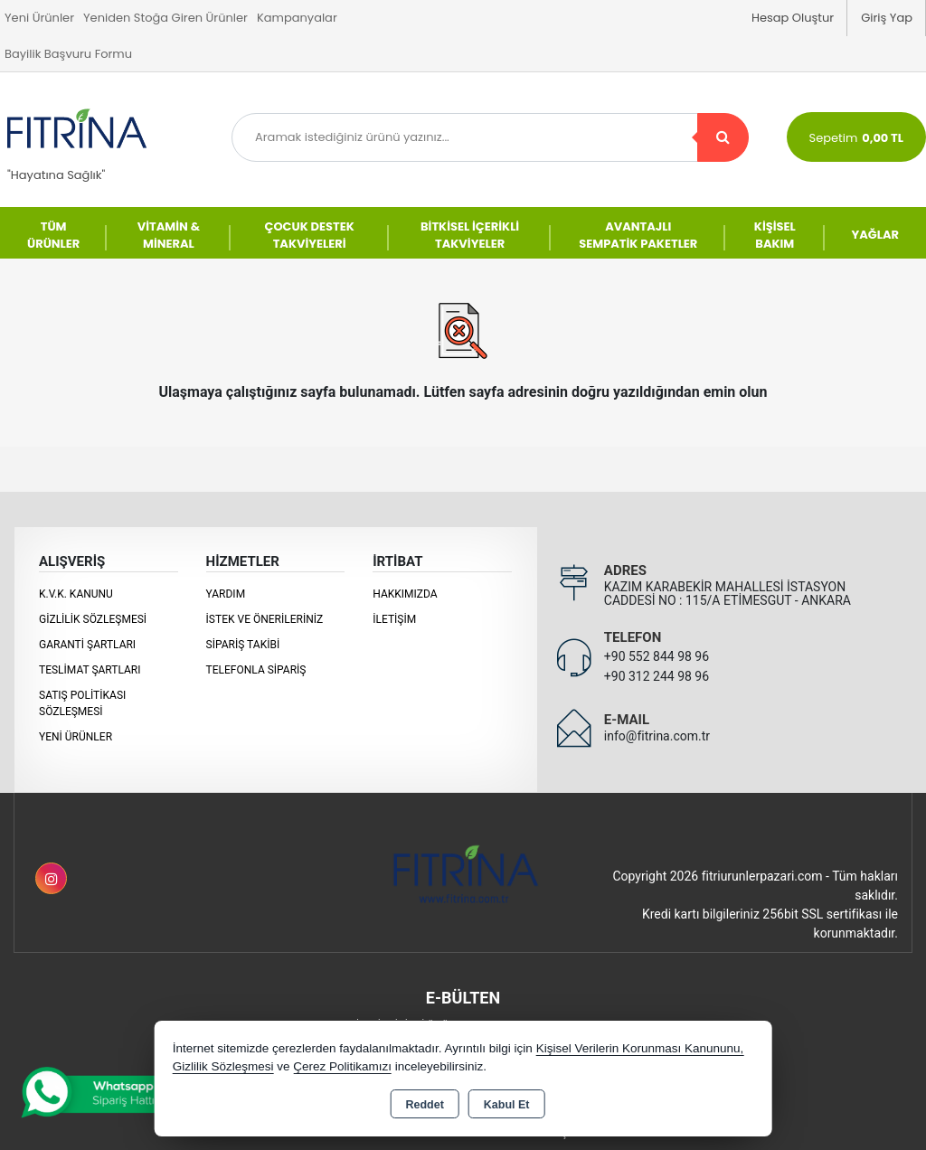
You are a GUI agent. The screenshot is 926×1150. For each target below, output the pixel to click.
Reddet (424, 1104)
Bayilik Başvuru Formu (68, 53)
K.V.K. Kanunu (76, 594)
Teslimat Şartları (90, 670)
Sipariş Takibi (243, 644)
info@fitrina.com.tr (657, 736)
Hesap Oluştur (792, 17)
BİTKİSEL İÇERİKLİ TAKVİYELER (469, 235)
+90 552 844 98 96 (656, 656)
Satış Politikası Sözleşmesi (82, 703)
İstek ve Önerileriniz (265, 619)
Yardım (226, 594)
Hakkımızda (405, 594)
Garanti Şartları (87, 644)
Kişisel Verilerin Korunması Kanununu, (640, 1048)
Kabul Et (507, 1104)
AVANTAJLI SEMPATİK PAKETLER (638, 235)
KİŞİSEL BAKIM (775, 235)
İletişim (394, 619)
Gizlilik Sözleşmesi (92, 619)
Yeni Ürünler (75, 737)
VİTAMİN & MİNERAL (168, 235)
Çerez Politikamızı (342, 1066)
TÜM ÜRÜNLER (53, 235)
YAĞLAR (875, 234)
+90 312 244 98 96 (656, 676)
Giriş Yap (886, 17)
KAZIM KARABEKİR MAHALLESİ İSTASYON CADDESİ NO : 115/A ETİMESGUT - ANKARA (727, 594)
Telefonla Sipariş (256, 670)
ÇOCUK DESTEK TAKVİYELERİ (309, 235)
